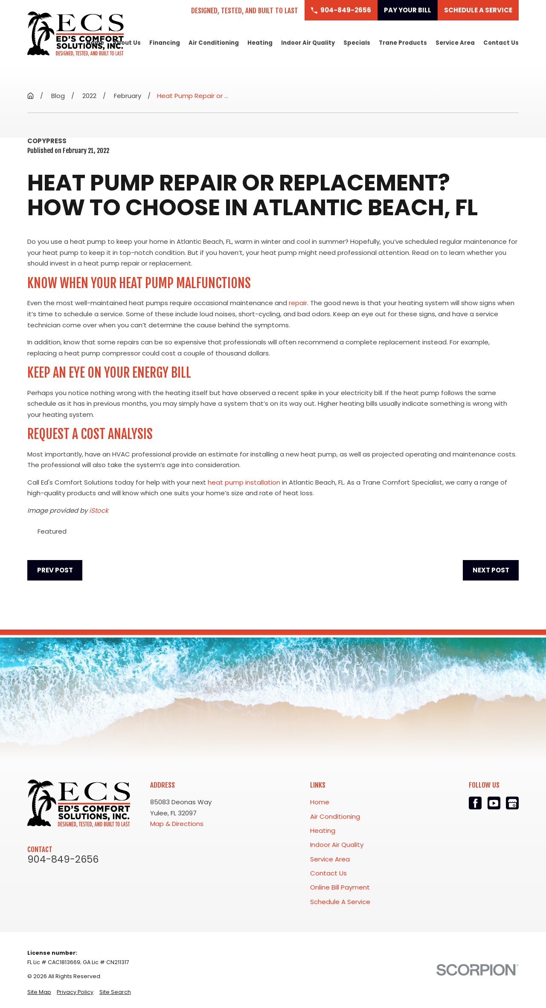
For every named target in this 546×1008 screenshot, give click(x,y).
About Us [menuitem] (127, 43)
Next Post (491, 570)
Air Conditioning (335, 816)
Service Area (330, 859)
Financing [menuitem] (164, 43)
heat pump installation (244, 482)
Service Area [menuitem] (455, 43)
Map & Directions (176, 823)
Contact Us (328, 873)
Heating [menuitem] (260, 43)
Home (319, 801)
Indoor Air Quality (336, 844)
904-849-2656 (63, 859)
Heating (322, 830)
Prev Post (55, 570)
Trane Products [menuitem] (403, 43)
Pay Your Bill (407, 10)
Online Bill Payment (340, 887)
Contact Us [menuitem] (501, 43)
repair (298, 302)
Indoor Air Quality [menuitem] (308, 43)
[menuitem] (39, 992)
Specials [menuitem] (356, 43)
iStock (98, 510)
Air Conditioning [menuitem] (214, 43)
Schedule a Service (478, 10)
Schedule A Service (340, 901)
